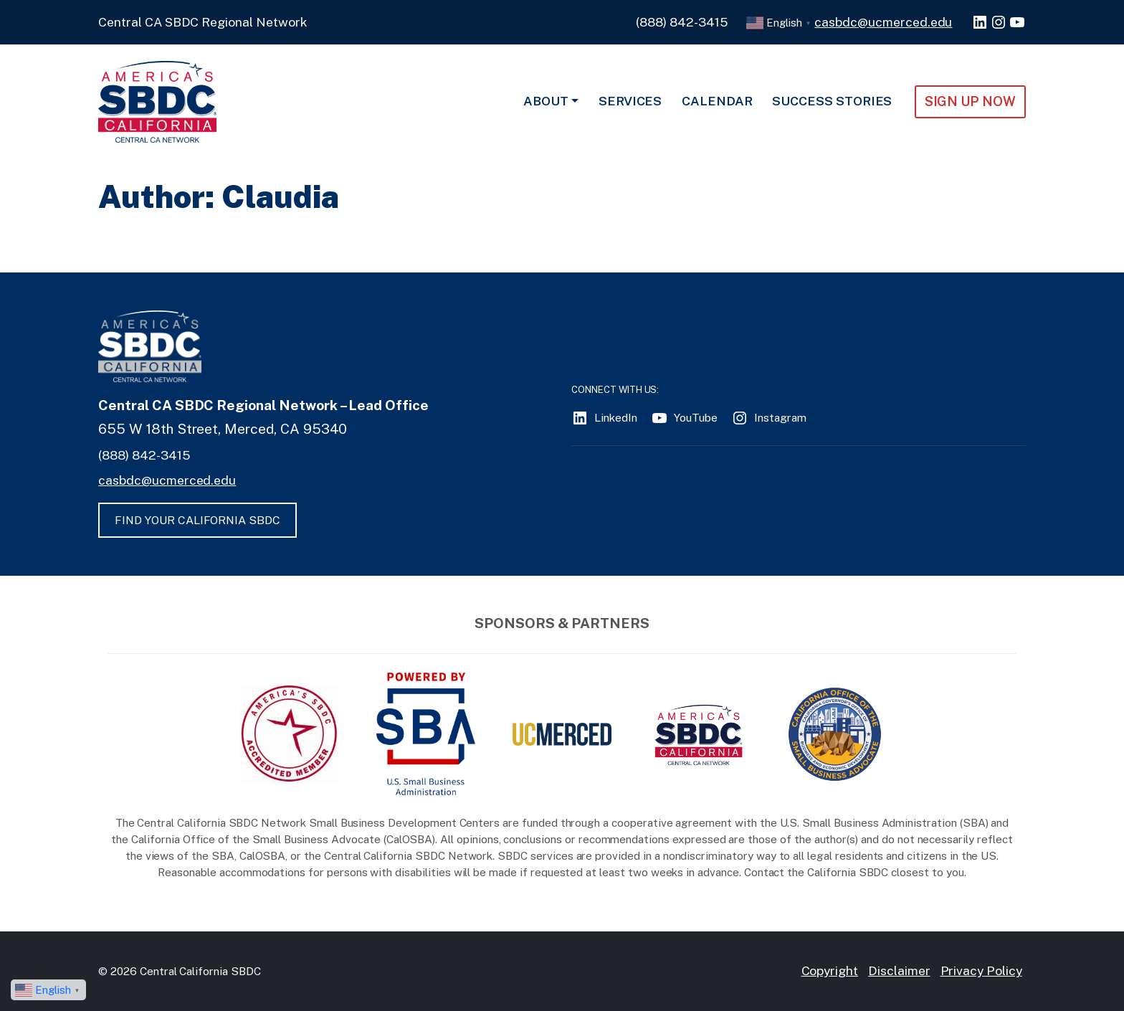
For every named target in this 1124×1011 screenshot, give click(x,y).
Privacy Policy (981, 970)
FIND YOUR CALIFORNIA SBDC (197, 520)
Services (630, 100)
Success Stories (832, 100)
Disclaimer (899, 970)
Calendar (717, 100)
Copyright (830, 970)
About (545, 100)
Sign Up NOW (970, 101)
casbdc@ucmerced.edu (883, 21)
